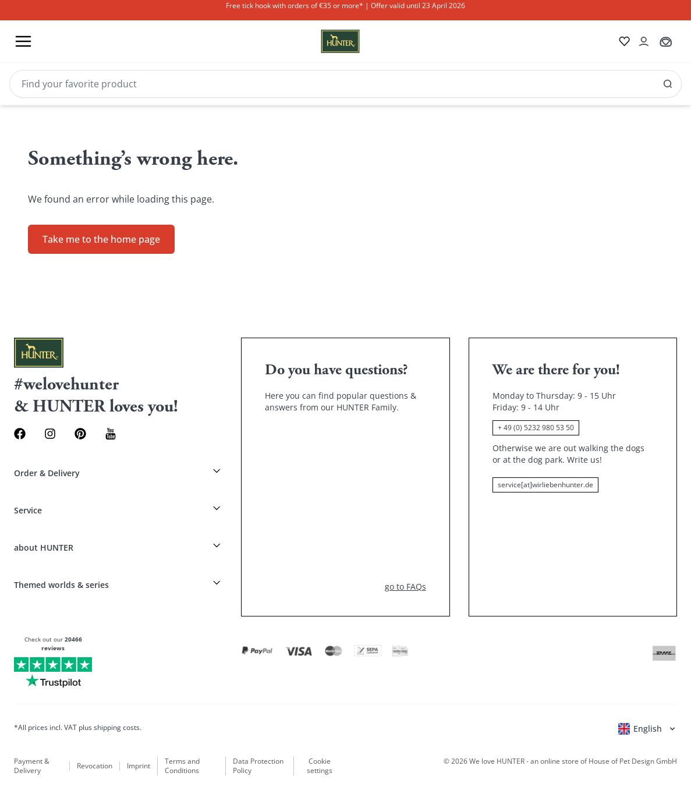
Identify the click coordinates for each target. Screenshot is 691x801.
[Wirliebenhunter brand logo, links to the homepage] (326, 41)
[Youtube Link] (110, 434)
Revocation (94, 766)
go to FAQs (405, 586)
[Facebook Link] (20, 434)
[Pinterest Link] (80, 434)
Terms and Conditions (182, 766)
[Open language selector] (647, 729)
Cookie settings (319, 766)
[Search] (345, 84)
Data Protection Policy (258, 766)
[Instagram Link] (50, 434)
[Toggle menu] (23, 41)
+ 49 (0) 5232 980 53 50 (536, 428)
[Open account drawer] (644, 41)
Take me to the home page (101, 239)
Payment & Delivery (31, 766)
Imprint (138, 766)
